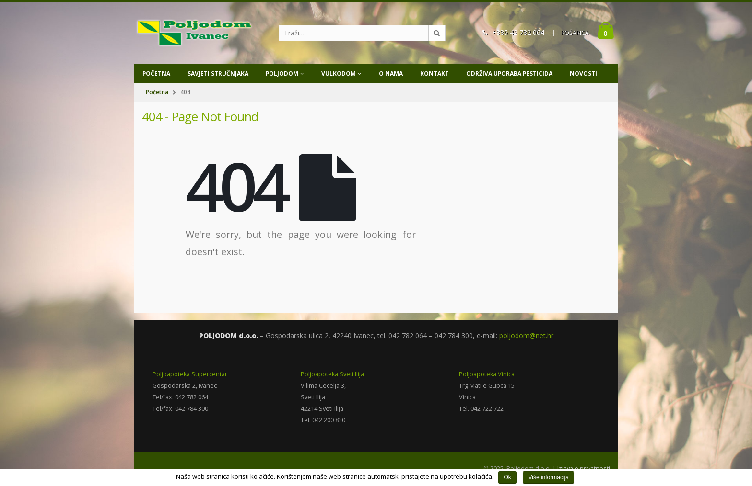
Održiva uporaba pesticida (509, 73)
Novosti (583, 73)
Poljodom (282, 73)
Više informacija (548, 477)
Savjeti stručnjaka (218, 73)
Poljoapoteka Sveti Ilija (332, 374)
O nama (391, 73)
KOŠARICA (575, 33)
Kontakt (434, 73)
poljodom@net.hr (526, 335)
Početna (156, 73)
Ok (507, 477)
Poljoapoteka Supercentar (190, 374)
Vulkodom (338, 73)
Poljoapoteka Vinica (487, 374)
